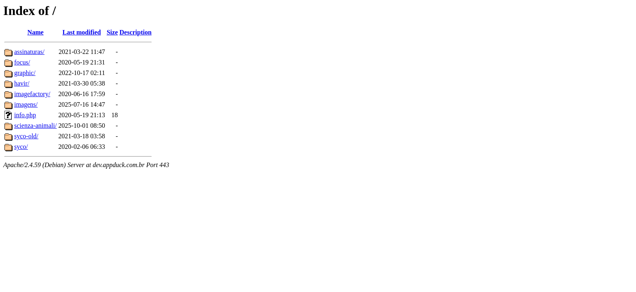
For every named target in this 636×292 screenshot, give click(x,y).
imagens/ (26, 104)
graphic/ (24, 72)
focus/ (22, 62)
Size (112, 32)
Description (136, 32)
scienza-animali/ (35, 125)
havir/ (21, 83)
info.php (25, 115)
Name (35, 32)
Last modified (81, 32)
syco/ (21, 146)
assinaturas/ (29, 51)
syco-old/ (26, 136)
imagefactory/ (32, 93)
